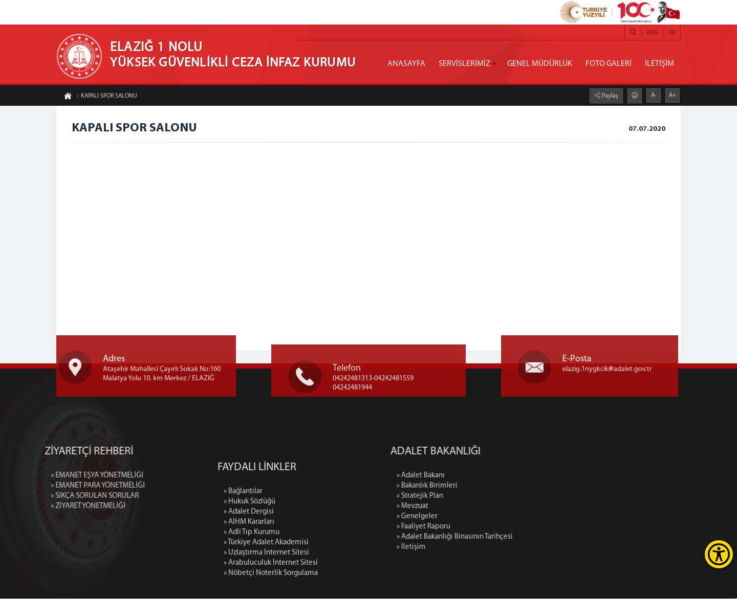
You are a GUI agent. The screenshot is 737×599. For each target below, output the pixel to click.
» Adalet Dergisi (249, 588)
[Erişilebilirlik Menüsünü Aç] (719, 554)
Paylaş (609, 93)
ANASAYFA (406, 64)
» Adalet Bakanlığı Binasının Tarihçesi (535, 537)
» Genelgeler (497, 517)
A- (654, 92)
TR (672, 33)
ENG (652, 33)
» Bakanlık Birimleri (507, 486)
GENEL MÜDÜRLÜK (539, 64)
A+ (672, 92)
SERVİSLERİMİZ (464, 64)
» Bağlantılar (243, 568)
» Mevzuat (493, 507)
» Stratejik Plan (500, 496)
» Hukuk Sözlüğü (249, 578)
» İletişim (491, 547)
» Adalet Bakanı (501, 476)
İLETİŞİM (659, 64)
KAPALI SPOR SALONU (106, 98)
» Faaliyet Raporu (504, 527)
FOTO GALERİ (609, 64)
